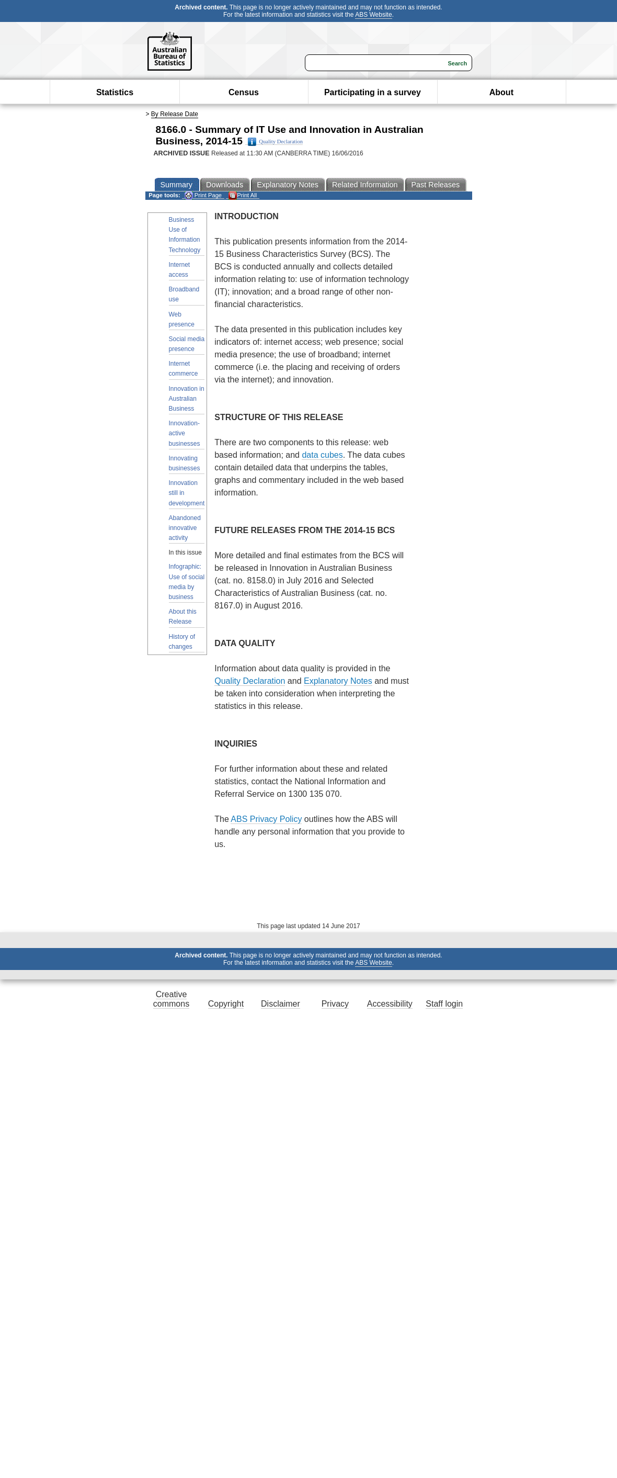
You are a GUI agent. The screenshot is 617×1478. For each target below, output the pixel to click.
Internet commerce (183, 368)
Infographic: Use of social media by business (187, 582)
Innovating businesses (184, 463)
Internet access (179, 269)
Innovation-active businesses (184, 433)
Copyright (226, 1003)
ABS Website (373, 14)
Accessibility (390, 1003)
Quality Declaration (275, 142)
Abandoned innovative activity (185, 527)
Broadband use (184, 294)
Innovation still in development (187, 492)
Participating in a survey (372, 92)
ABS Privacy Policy (266, 819)
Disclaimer (280, 1003)
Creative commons (171, 999)
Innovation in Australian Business (186, 398)
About (501, 92)
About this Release (183, 616)
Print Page (203, 195)
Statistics (114, 92)
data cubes (322, 454)
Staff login (444, 1003)
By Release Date (174, 114)
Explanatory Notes (338, 680)
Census (243, 92)
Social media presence (187, 344)
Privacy (335, 1003)
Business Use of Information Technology (185, 235)
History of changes (182, 641)
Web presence (182, 319)
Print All (242, 195)
